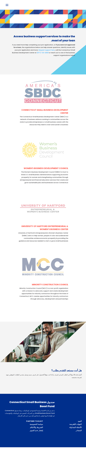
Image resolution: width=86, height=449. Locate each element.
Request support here (47, 52)
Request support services (60, 64)
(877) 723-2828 (43, 54)
